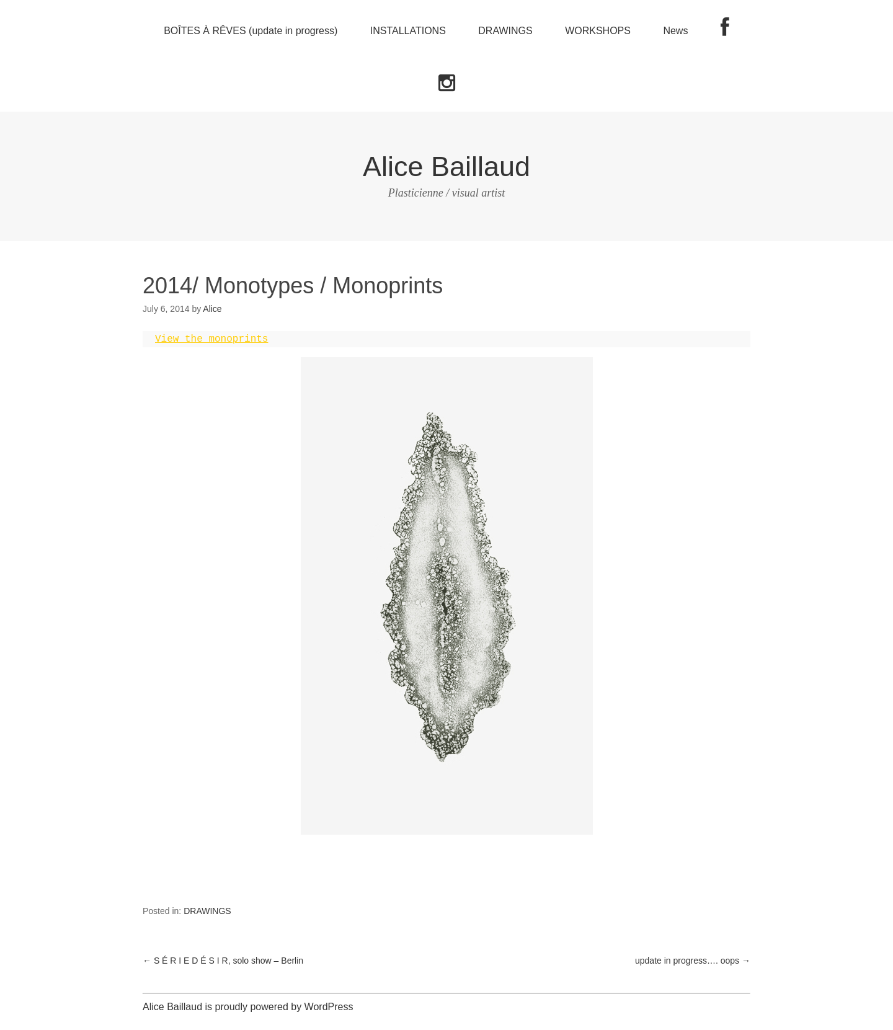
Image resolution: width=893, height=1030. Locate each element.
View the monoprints (211, 339)
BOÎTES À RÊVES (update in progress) (250, 30)
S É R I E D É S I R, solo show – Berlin (223, 961)
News (675, 30)
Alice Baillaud (446, 166)
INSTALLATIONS (408, 30)
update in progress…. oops (692, 961)
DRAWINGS (505, 30)
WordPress (328, 1006)
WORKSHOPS (598, 30)
